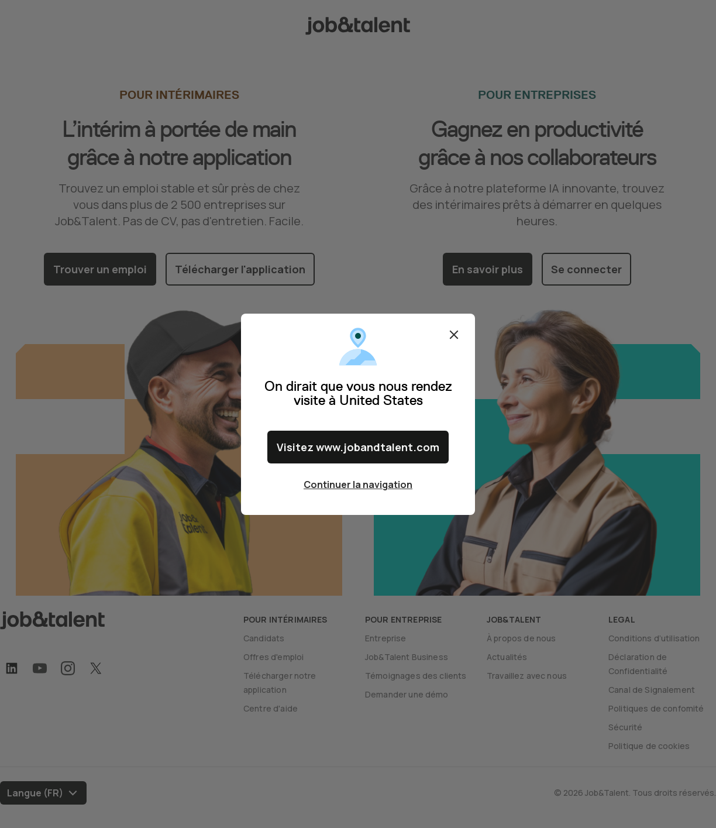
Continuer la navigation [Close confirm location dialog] (358, 484)
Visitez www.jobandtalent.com (358, 447)
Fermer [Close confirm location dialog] (454, 334)
